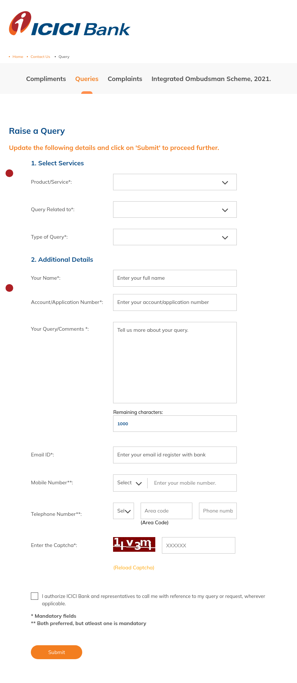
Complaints (125, 78)
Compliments (46, 78)
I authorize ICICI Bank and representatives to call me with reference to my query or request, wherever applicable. (148, 599)
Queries (87, 78)
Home (17, 56)
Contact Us (40, 56)
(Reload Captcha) (133, 567)
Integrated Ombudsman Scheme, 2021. (211, 78)
